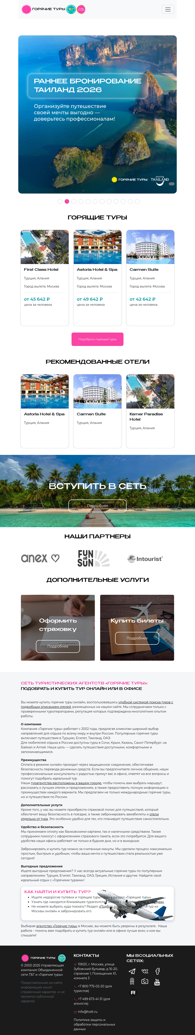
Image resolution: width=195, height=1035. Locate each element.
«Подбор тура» (110, 906)
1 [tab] (59, 201)
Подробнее (97, 506)
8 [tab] (109, 201)
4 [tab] (81, 201)
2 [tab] (66, 201)
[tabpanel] (97, 116)
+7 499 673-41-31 (90, 999)
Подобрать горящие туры (97, 339)
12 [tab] (137, 201)
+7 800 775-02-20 (91, 986)
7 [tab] (102, 201)
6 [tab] (95, 201)
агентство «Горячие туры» (56, 926)
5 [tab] (88, 201)
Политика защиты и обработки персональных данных (94, 1024)
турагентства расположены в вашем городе (66, 783)
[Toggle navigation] (168, 9)
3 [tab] (74, 201)
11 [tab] (130, 201)
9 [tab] (116, 201)
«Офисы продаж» (150, 902)
